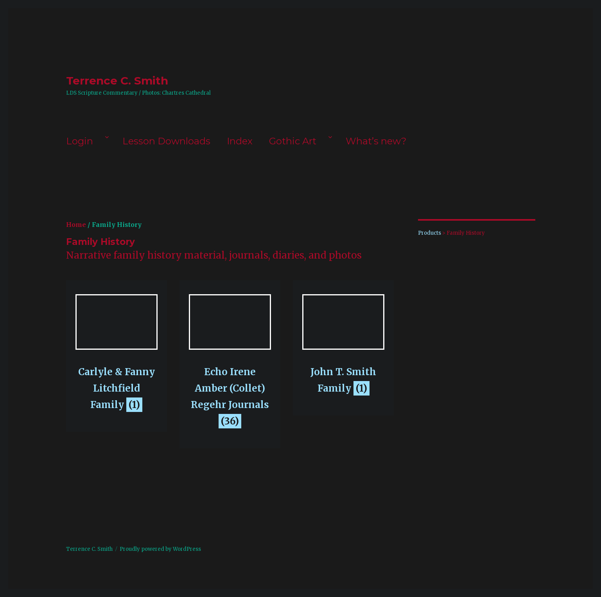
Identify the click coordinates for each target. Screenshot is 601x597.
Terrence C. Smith (117, 80)
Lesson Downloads (166, 141)
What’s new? (376, 141)
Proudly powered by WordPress (160, 549)
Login (79, 141)
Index (240, 141)
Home (76, 224)
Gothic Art (292, 141)
